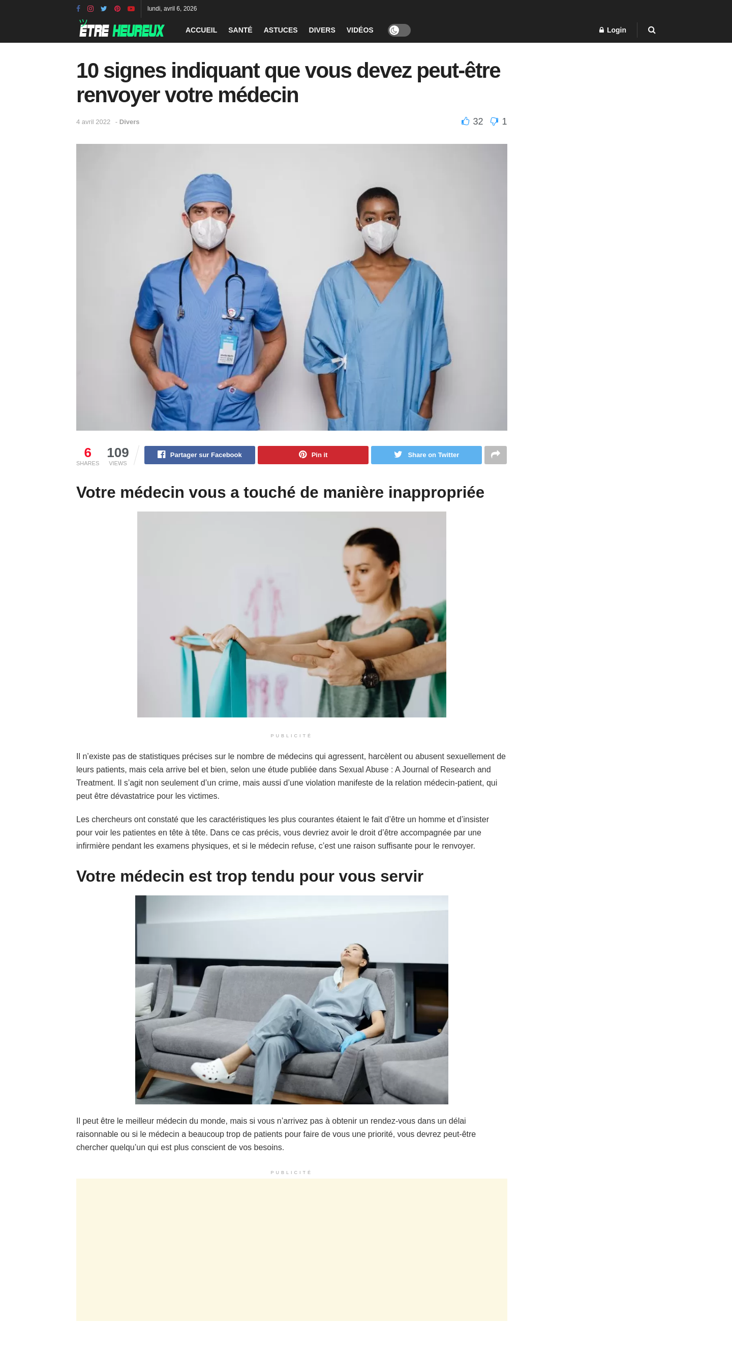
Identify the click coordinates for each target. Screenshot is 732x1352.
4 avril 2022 (93, 122)
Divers (322, 30)
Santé (240, 30)
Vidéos (360, 30)
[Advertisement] (291, 1251)
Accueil (201, 30)
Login (612, 30)
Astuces (281, 30)
